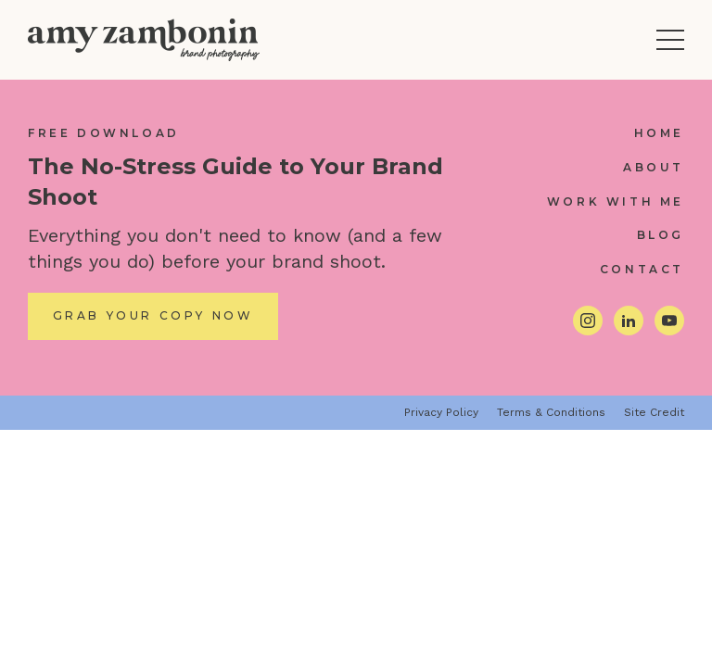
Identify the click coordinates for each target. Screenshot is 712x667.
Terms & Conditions (551, 412)
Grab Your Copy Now (153, 315)
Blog (660, 235)
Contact (642, 269)
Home (659, 133)
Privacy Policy (441, 412)
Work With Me (615, 201)
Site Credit (654, 412)
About (653, 167)
